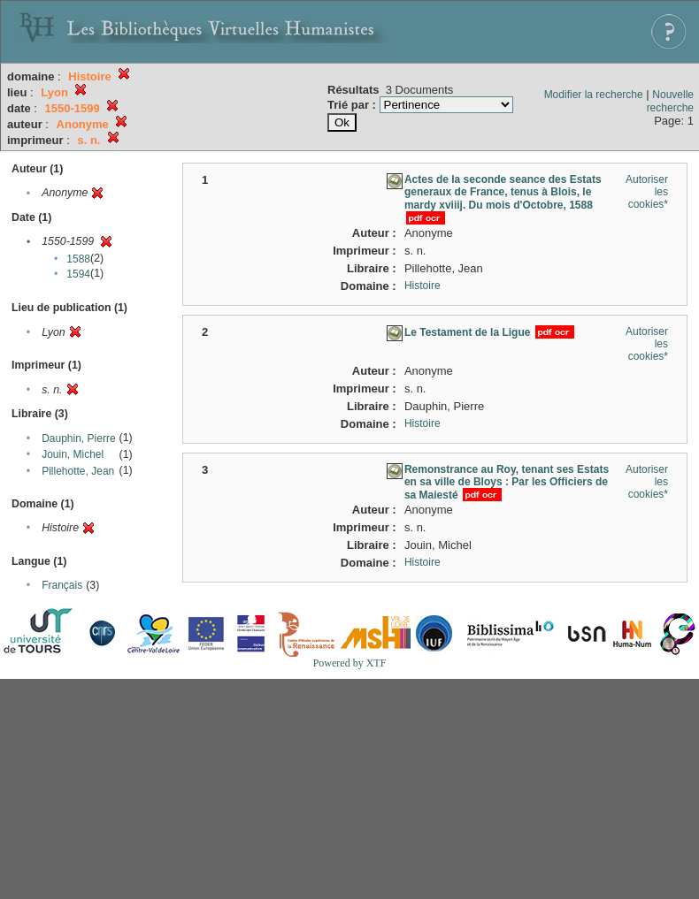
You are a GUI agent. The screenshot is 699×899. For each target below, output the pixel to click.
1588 (78, 259)
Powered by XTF (350, 663)
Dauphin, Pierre (78, 438)
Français (62, 585)
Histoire (422, 285)
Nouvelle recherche (670, 101)
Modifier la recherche (593, 94)
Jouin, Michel (73, 454)
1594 (78, 274)
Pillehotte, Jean (78, 471)
